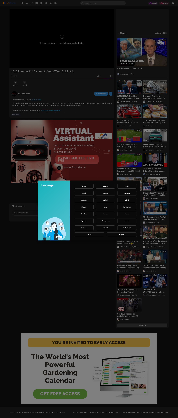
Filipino (121, 235)
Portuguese (105, 221)
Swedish (105, 228)
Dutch (127, 186)
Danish (89, 235)
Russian (127, 193)
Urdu (105, 207)
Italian (127, 221)
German (105, 193)
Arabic (105, 186)
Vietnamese (127, 228)
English (84, 186)
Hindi (127, 200)
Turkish (105, 200)
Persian (83, 228)
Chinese (84, 207)
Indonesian (127, 207)
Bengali (127, 214)
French (84, 193)
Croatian (84, 214)
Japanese (84, 221)
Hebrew (105, 214)
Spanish (84, 200)
